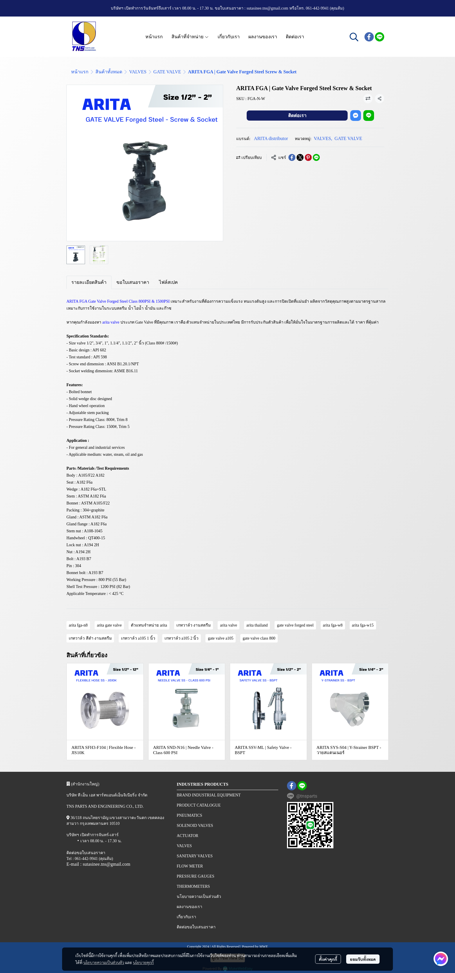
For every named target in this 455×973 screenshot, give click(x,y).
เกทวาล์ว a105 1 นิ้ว (138, 638)
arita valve (228, 625)
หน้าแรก (80, 71)
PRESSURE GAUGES (195, 876)
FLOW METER (190, 866)
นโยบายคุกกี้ (143, 962)
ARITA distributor (271, 138)
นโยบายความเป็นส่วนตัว (103, 962)
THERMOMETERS (193, 886)
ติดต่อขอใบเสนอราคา (196, 927)
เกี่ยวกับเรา (186, 917)
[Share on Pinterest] (308, 157)
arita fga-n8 (78, 625)
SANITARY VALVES (195, 856)
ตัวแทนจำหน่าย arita (149, 625)
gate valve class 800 (259, 638)
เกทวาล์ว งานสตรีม (193, 625)
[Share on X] (300, 157)
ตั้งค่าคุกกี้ (328, 959)
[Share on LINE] (316, 157)
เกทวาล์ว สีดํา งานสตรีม (90, 638)
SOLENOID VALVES (195, 825)
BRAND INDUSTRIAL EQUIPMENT (209, 795)
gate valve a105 (220, 638)
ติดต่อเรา (297, 115)
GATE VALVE (167, 71)
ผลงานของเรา (189, 907)
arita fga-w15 (363, 625)
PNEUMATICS (189, 815)
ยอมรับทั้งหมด (363, 959)
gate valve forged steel (295, 625)
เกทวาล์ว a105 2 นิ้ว (182, 638)
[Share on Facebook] (291, 157)
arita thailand (257, 625)
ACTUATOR (187, 836)
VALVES (138, 71)
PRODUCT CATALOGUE (199, 805)
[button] (354, 37)
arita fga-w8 (333, 625)
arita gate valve (109, 625)
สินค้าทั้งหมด (108, 71)
